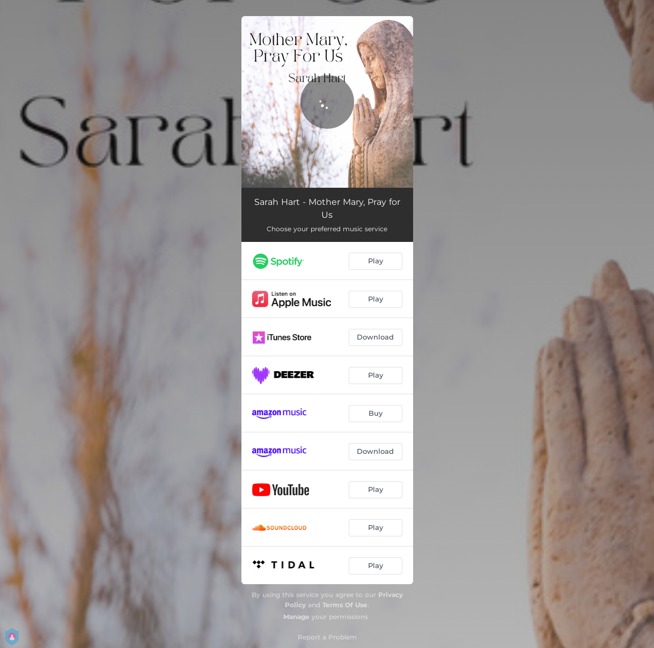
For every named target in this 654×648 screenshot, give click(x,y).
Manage (296, 617)
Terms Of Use (345, 605)
